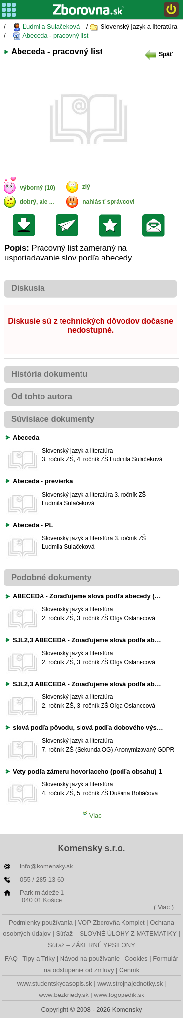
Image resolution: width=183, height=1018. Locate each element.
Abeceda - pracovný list (50, 36)
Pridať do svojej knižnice (112, 225)
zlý (86, 186)
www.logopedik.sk (119, 994)
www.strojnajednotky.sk (130, 983)
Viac (92, 815)
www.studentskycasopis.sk (54, 983)
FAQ (11, 958)
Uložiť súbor (26, 225)
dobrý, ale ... (37, 201)
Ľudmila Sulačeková (46, 27)
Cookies (136, 958)
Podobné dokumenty (51, 577)
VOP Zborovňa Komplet (111, 922)
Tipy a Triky (38, 958)
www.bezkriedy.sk (63, 994)
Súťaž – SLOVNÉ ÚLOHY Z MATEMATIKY (116, 933)
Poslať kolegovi (69, 225)
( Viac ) (164, 906)
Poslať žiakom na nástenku (155, 225)
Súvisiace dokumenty (52, 419)
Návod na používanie (90, 958)
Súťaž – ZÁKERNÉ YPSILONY (91, 945)
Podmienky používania (41, 922)
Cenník (129, 970)
